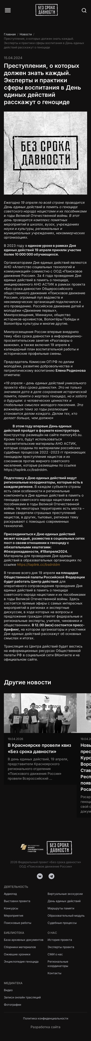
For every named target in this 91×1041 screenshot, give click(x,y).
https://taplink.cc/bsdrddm (38, 564)
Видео (8, 990)
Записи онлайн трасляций (22, 997)
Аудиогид (10, 894)
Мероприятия (13, 915)
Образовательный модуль (66, 915)
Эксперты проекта (61, 947)
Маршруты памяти (61, 908)
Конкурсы (11, 908)
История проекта (60, 940)
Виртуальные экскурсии (65, 894)
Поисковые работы (17, 923)
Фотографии (12, 1004)
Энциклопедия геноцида (21, 961)
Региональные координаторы (58, 964)
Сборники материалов (20, 947)
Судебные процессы (62, 923)
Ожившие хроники (17, 954)
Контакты (54, 973)
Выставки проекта (17, 901)
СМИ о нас (55, 954)
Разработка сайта (45, 1027)
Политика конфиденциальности (45, 1018)
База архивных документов (23, 940)
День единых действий (64, 901)
